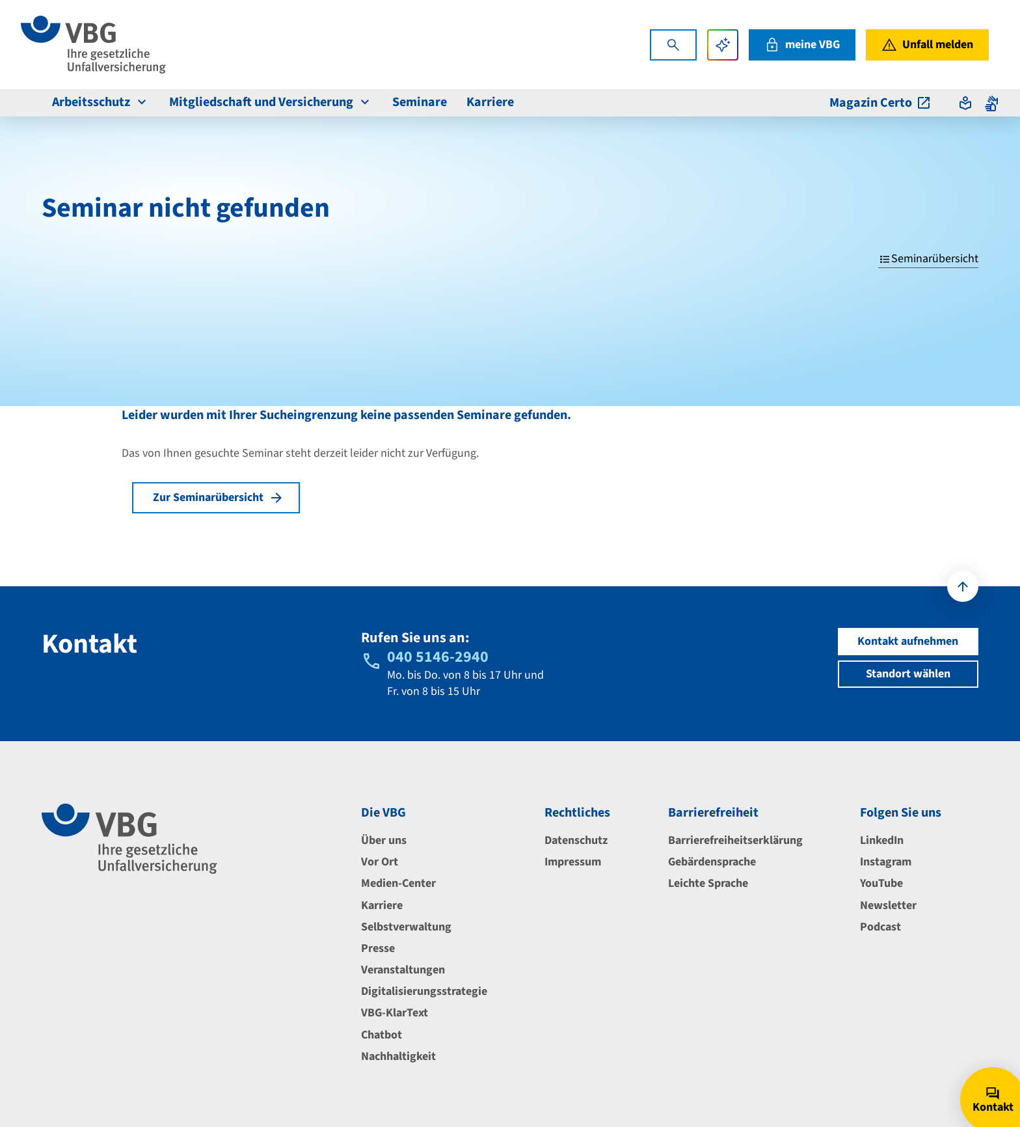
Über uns (384, 840)
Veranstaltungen (403, 970)
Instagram (885, 862)
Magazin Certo (880, 103)
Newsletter (888, 905)
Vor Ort (379, 862)
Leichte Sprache (708, 883)
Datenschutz (576, 840)
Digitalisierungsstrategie (424, 991)
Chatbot (381, 1035)
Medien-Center (398, 883)
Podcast (880, 927)
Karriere (382, 905)
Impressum (572, 862)
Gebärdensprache (712, 862)
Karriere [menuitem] (490, 102)
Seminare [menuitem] (419, 102)
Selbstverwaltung (406, 927)
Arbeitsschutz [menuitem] (101, 102)
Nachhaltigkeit (398, 1056)
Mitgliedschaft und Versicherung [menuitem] (271, 102)
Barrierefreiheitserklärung (735, 840)
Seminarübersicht (928, 259)
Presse (378, 948)
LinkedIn (882, 840)
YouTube (881, 883)
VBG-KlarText (394, 1013)
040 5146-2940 (438, 656)
